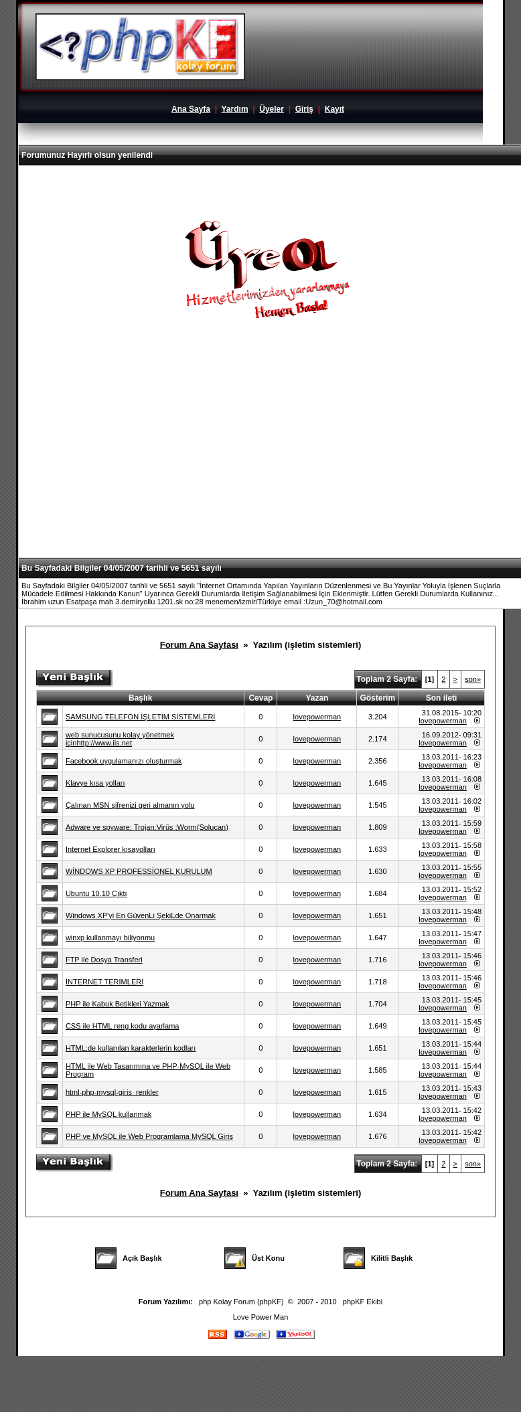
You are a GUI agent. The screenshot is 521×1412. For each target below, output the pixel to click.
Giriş (304, 109)
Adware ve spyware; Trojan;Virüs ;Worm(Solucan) (147, 827)
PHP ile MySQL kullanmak (108, 1114)
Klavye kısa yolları (95, 783)
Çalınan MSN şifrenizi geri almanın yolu (130, 805)
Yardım (235, 109)
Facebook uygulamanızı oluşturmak (124, 761)
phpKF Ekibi (362, 1302)
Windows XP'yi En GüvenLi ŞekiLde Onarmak (141, 915)
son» (473, 679)
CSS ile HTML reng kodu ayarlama (122, 1026)
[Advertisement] (271, 461)
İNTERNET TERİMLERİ (104, 982)
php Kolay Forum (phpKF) (241, 1302)
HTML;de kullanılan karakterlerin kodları (131, 1048)
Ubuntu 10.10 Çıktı (96, 893)
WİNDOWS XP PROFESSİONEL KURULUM (139, 871)
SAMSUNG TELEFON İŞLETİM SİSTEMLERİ (141, 717)
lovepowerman (317, 717)
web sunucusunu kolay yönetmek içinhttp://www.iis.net (120, 739)
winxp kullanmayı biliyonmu (110, 938)
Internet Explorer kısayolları (110, 849)
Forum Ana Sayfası (199, 645)
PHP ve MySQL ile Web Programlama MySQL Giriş (149, 1136)
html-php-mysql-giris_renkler (112, 1092)
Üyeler (271, 109)
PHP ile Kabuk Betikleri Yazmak (117, 1004)
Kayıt (334, 109)
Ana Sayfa (190, 109)
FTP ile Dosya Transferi (104, 960)
